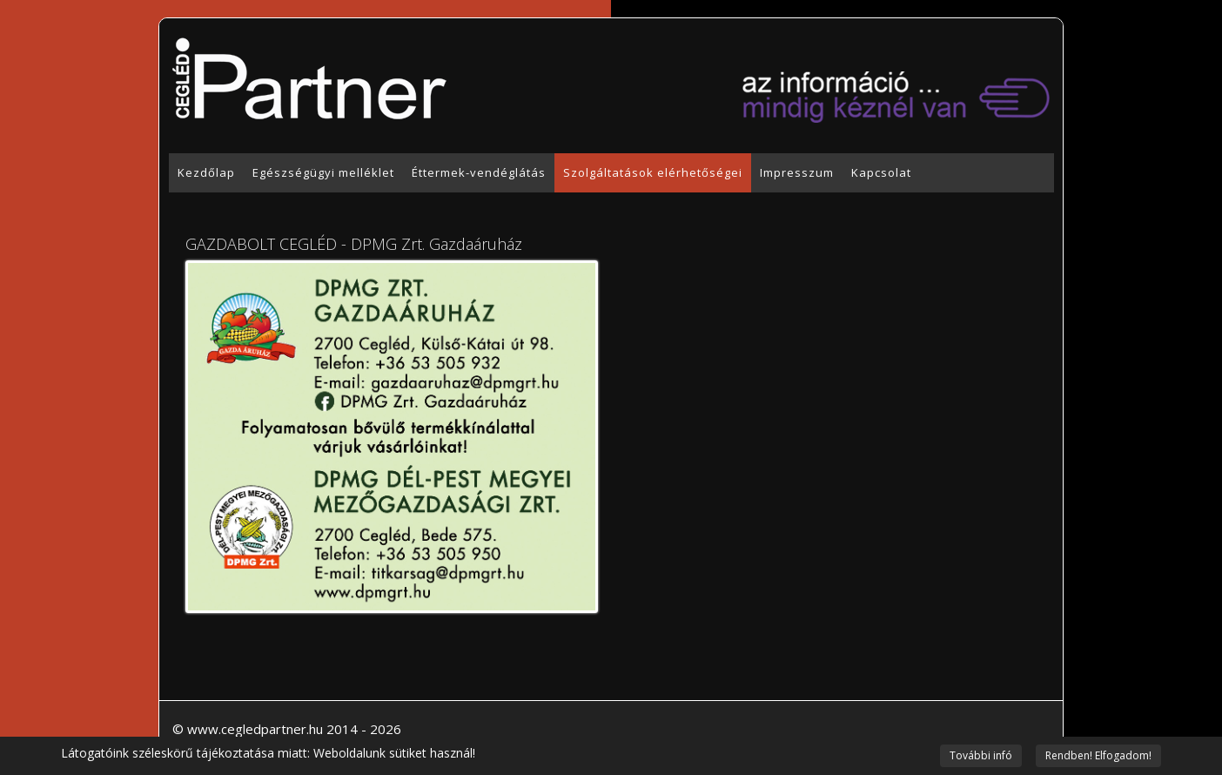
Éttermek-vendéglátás (479, 172)
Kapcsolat (881, 172)
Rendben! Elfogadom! (1098, 755)
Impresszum (797, 172)
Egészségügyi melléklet (323, 172)
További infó (981, 755)
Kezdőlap (206, 172)
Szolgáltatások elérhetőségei (652, 172)
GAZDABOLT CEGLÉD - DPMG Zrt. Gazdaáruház (353, 243)
